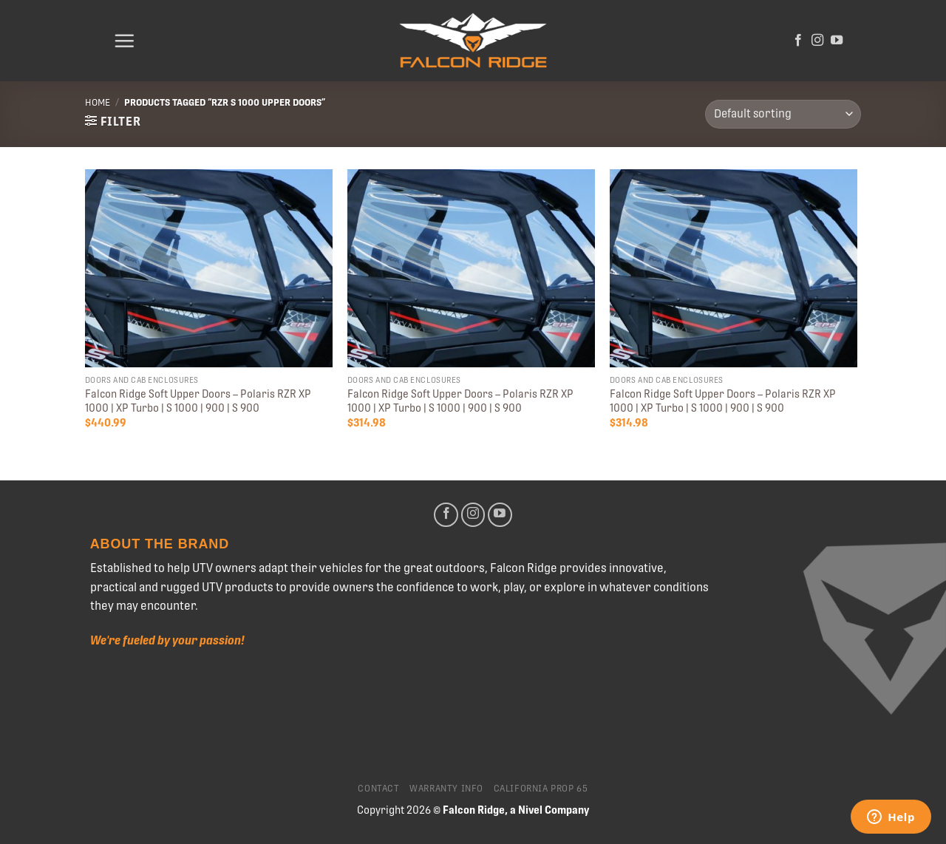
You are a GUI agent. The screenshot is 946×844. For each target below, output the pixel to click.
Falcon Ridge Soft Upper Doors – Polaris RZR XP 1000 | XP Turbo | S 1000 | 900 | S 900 (198, 401)
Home (97, 102)
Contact (378, 788)
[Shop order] (783, 114)
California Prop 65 (541, 788)
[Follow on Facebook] (798, 40)
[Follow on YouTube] (837, 40)
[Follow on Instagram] (817, 40)
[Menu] (124, 40)
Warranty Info (446, 788)
